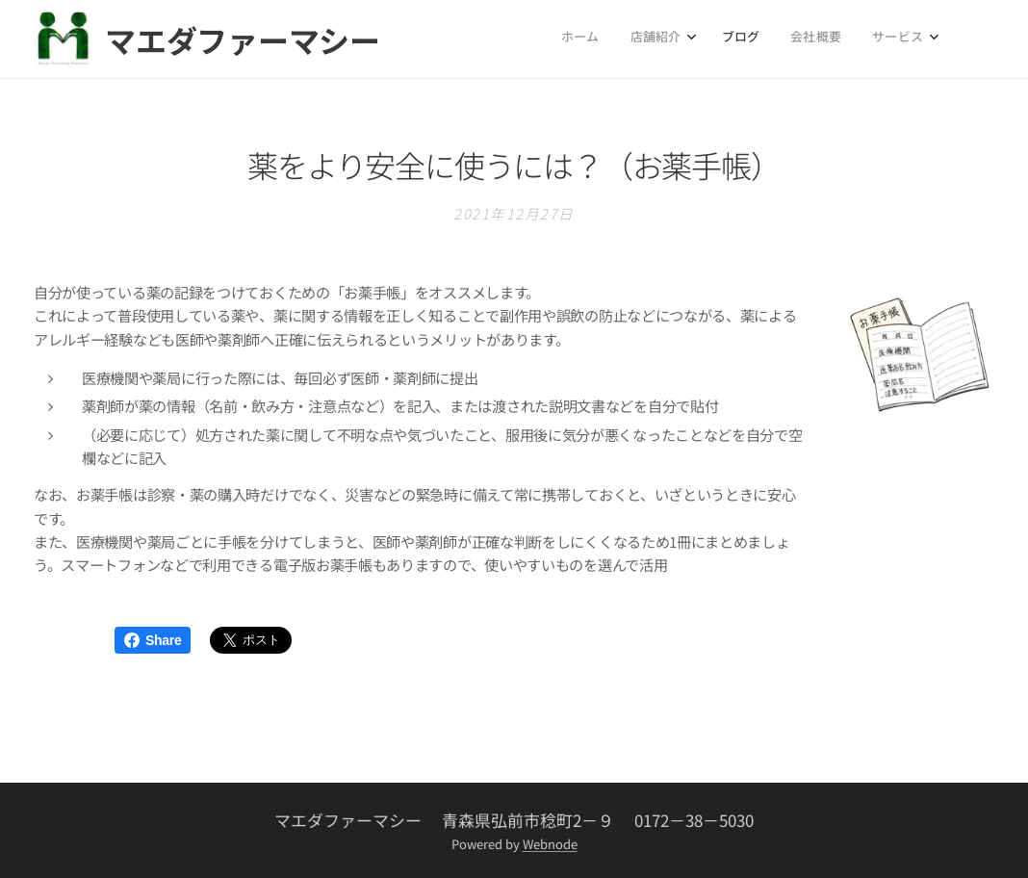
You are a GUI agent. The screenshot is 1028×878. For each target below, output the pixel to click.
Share (152, 640)
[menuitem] (795, 39)
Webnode (550, 844)
